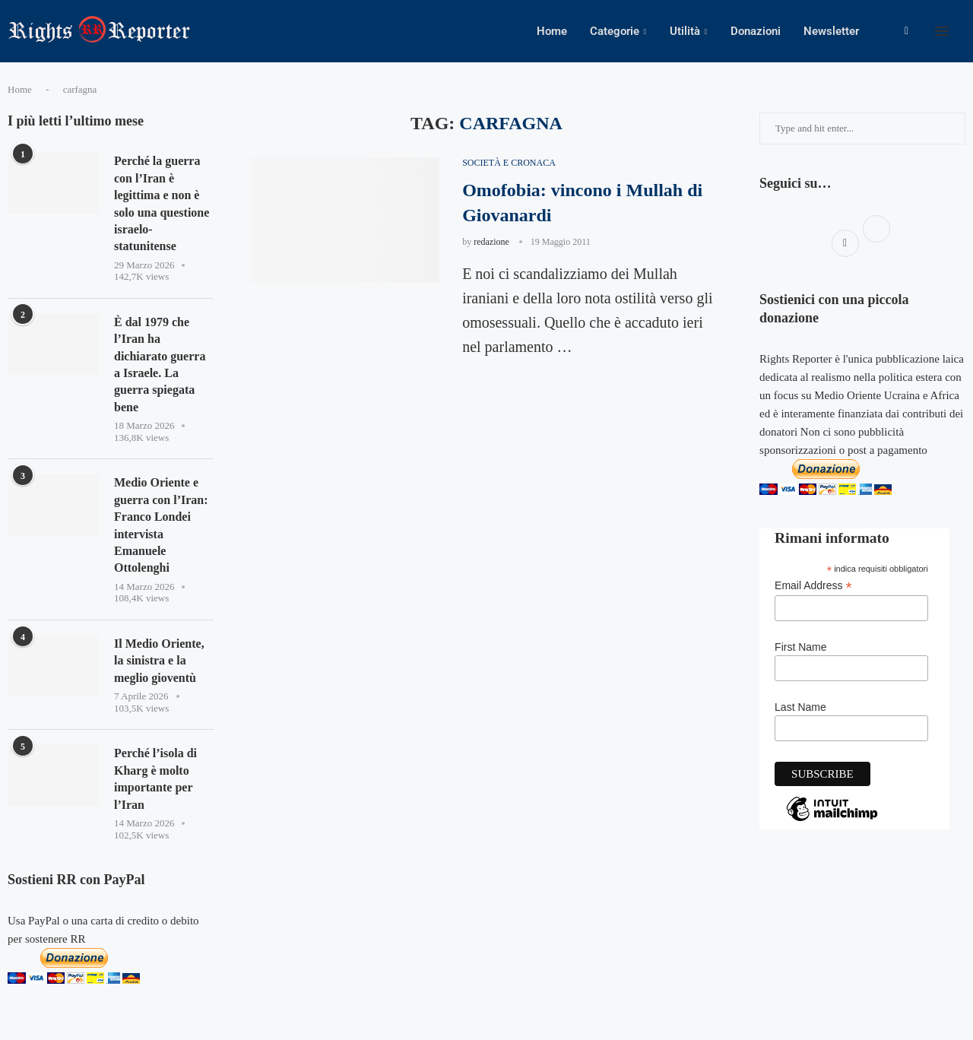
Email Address (813, 586)
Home (552, 31)
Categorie (614, 31)
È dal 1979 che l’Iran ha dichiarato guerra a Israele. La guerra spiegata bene (159, 364)
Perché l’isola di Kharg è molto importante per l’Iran (155, 778)
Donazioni (756, 31)
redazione (491, 241)
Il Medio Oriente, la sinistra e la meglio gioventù (159, 660)
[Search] (965, 31)
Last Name (800, 707)
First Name (800, 647)
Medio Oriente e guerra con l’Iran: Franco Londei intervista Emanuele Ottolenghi (161, 525)
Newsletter (831, 31)
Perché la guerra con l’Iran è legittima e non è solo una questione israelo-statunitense (161, 203)
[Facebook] (906, 31)
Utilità (685, 31)
